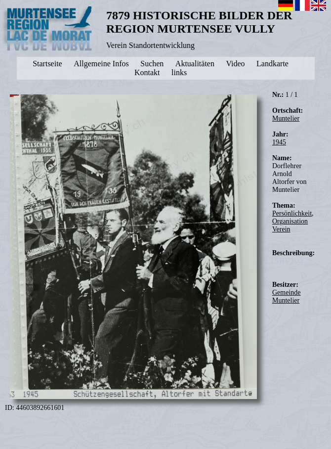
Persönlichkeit (292, 213)
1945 (279, 142)
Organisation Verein (290, 225)
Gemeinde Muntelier (286, 296)
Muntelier (285, 118)
